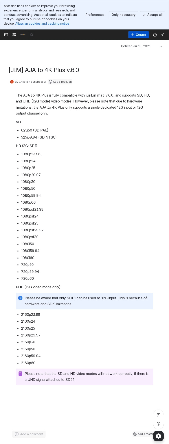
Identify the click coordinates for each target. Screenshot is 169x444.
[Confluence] (22, 34)
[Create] (138, 34)
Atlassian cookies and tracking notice (42, 23)
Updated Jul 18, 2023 (135, 46)
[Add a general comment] (29, 434)
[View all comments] (158, 414)
